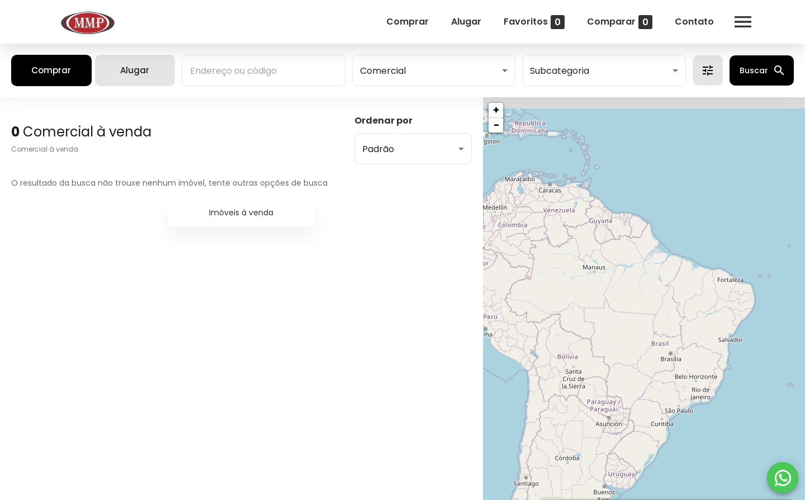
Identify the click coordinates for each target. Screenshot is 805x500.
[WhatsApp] (782, 477)
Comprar (407, 21)
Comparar (619, 22)
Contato (693, 21)
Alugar (466, 21)
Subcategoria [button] (559, 70)
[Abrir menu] (742, 22)
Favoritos (533, 22)
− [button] (496, 125)
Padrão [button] (378, 149)
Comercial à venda (44, 149)
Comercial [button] (383, 70)
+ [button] (496, 110)
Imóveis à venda (241, 212)
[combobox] (263, 70)
